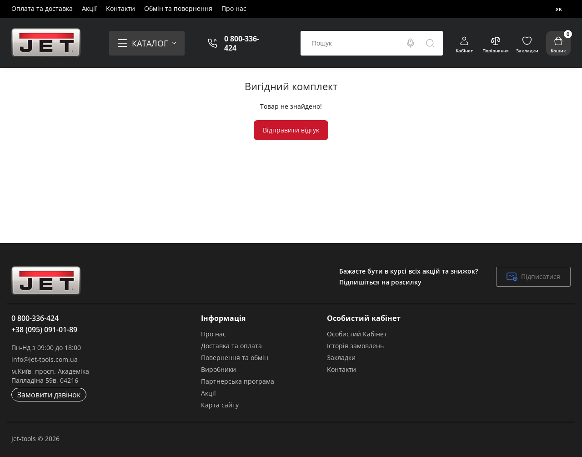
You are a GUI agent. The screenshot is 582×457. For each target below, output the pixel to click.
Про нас (233, 8)
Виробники (218, 369)
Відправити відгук (291, 130)
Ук (559, 9)
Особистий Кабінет (357, 334)
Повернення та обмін (234, 357)
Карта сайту (220, 405)
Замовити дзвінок (48, 395)
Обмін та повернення (178, 8)
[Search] (411, 43)
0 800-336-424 (241, 43)
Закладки (341, 357)
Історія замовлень (355, 345)
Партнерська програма (237, 381)
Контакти (120, 8)
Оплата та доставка (42, 8)
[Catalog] (147, 43)
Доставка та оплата (231, 345)
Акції (89, 8)
